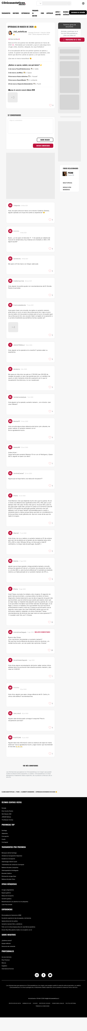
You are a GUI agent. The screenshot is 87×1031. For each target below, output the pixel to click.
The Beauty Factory (7, 833)
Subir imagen (45, 153)
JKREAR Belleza (6, 830)
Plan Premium (6, 973)
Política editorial (71, 1017)
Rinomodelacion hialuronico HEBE (11, 929)
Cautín (4, 853)
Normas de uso (27, 1017)
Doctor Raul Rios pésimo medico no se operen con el (17, 943)
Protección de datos (15, 1017)
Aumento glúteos (6, 912)
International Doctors (8, 982)
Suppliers (4, 979)
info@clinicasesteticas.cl (51, 1012)
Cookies (35, 1017)
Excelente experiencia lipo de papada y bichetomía (16, 931)
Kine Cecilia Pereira (7, 824)
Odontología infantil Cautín (9, 875)
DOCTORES (16, 13)
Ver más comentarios (30, 779)
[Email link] (50, 989)
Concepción (5, 850)
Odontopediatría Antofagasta (10, 884)
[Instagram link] (37, 989)
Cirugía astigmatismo (8, 903)
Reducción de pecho (8, 909)
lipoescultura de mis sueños (10, 934)
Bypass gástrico (6, 906)
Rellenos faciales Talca (8, 893)
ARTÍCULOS (49, 13)
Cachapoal (5, 856)
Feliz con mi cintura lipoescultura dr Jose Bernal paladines (18, 940)
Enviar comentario (43, 159)
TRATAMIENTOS (6, 13)
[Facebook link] (43, 989)
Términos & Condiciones (42, 1019)
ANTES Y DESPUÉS (58, 13)
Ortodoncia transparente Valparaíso (12, 869)
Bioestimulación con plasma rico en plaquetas (15, 915)
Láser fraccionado (7, 918)
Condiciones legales (58, 1017)
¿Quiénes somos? (7, 954)
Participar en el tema (72, 39)
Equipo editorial (6, 957)
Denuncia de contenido (8, 960)
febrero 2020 (31, 90)
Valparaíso (5, 847)
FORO (42, 13)
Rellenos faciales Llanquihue (10, 881)
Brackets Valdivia (7, 887)
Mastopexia (67, 183)
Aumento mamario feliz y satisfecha (12, 937)
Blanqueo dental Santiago (9, 866)
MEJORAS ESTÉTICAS (66, 13)
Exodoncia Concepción (8, 872)
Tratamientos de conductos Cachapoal (13, 878)
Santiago (4, 844)
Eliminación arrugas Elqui (9, 890)
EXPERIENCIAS (25, 13)
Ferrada (4, 821)
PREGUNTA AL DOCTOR (35, 13)
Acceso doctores (6, 970)
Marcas (4, 976)
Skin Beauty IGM (6, 827)
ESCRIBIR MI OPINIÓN (78, 12)
